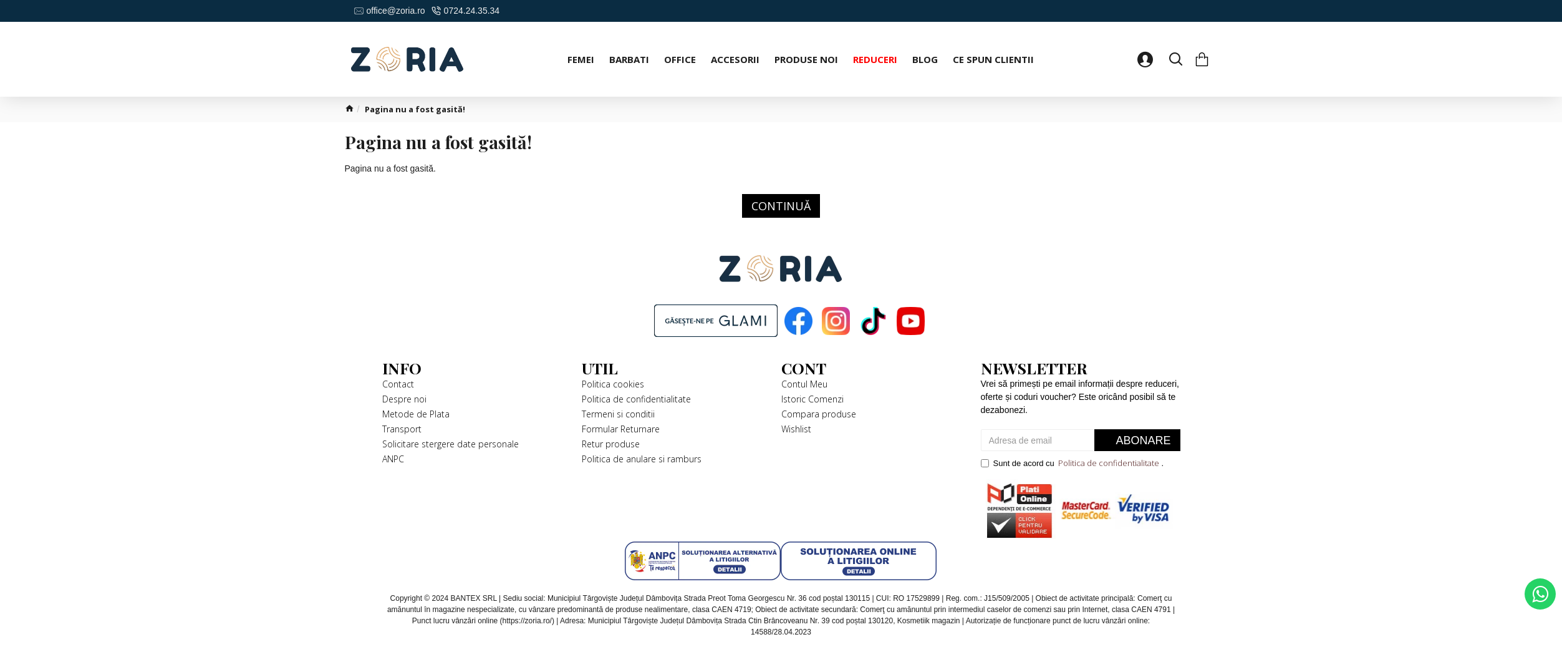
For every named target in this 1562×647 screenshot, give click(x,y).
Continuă (781, 205)
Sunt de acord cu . (1072, 463)
